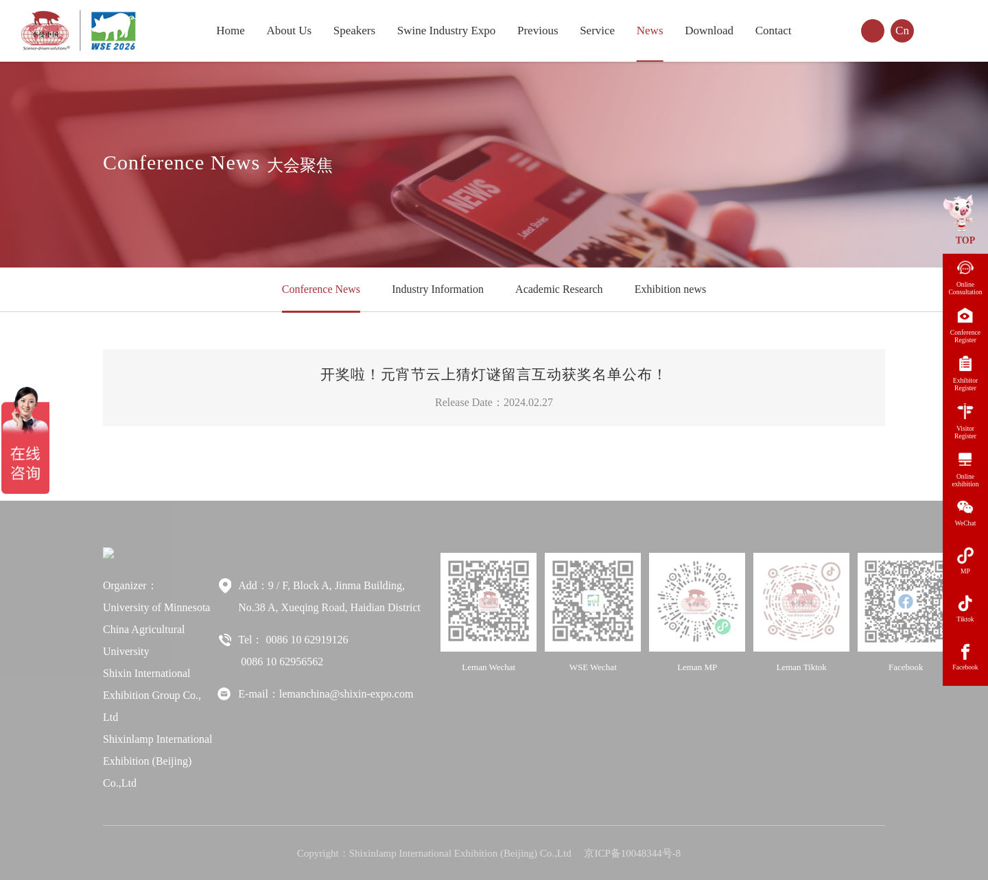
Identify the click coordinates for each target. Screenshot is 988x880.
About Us (288, 30)
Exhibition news (670, 289)
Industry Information (438, 289)
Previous (537, 30)
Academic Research (558, 289)
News (650, 30)
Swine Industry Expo (446, 30)
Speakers (354, 30)
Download (709, 30)
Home (230, 30)
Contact (773, 30)
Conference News (321, 289)
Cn (902, 30)
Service (597, 30)
